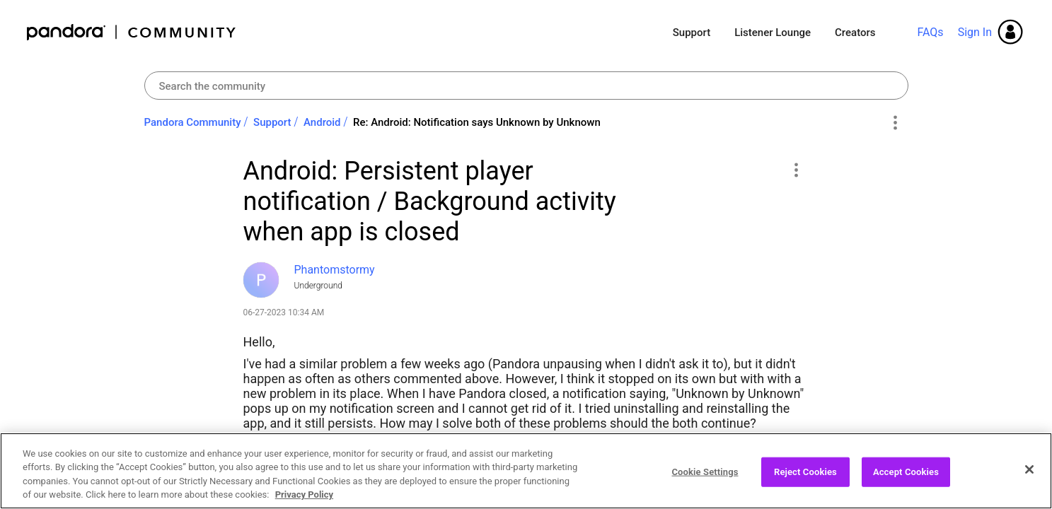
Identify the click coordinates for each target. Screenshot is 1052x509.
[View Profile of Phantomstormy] (334, 269)
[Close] (1029, 469)
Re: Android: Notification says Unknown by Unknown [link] (477, 122)
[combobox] (526, 85)
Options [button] (895, 123)
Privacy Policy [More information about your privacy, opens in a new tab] (304, 494)
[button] (796, 169)
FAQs (930, 32)
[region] (526, 471)
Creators (855, 32)
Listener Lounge (772, 32)
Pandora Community (132, 32)
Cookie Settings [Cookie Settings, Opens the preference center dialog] (704, 472)
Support (691, 32)
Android (322, 122)
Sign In (975, 32)
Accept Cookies (906, 472)
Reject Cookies (805, 472)
